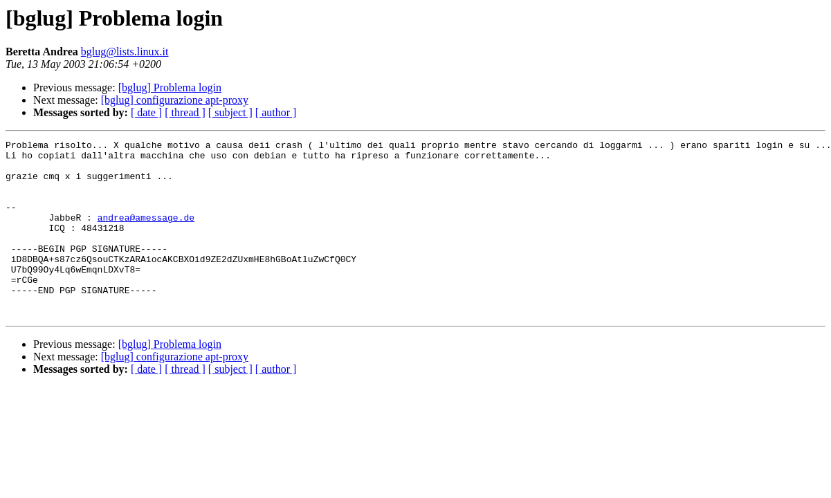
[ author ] (276, 112)
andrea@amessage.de (146, 234)
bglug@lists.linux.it (125, 51)
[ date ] (146, 112)
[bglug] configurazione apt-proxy (174, 100)
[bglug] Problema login (169, 87)
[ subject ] (230, 112)
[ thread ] (185, 112)
